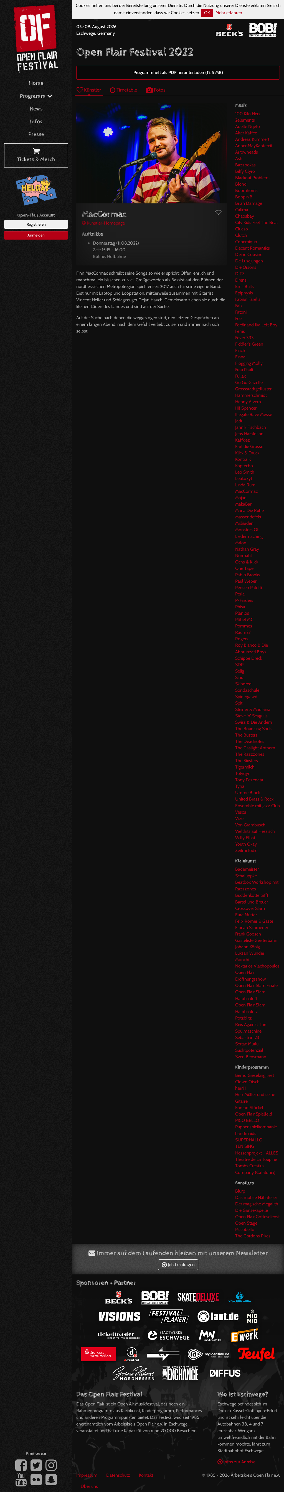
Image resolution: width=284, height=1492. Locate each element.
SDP (239, 664)
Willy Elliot (245, 837)
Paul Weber (246, 581)
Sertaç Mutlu (246, 1044)
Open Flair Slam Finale (256, 985)
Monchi (242, 959)
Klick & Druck (247, 453)
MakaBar (243, 504)
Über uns (89, 1486)
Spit (238, 703)
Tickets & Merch (36, 155)
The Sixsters (246, 760)
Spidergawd (246, 696)
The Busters (246, 735)
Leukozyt (243, 478)
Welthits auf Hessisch (255, 831)
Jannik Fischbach (250, 427)
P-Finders (244, 600)
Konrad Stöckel (249, 1107)
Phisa (240, 606)
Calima (241, 209)
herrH (240, 1088)
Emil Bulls (244, 286)
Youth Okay (246, 844)
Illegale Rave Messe (253, 414)
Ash (238, 158)
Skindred (243, 683)
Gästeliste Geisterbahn (256, 940)
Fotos (155, 90)
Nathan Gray (247, 549)
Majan (241, 497)
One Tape (244, 568)
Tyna (239, 786)
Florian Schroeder (251, 927)
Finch (240, 350)
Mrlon (240, 542)
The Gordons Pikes (252, 1236)
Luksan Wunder (249, 953)
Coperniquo (246, 241)
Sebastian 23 (247, 1037)
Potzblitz (243, 1018)
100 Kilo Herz (248, 113)
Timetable (123, 90)
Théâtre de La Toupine (256, 1159)
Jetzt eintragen (178, 1264)
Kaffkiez (242, 440)
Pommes (243, 626)
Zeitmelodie (246, 850)
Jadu (239, 421)
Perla (240, 594)
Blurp (240, 1191)
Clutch (241, 235)
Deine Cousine (248, 254)
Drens (241, 280)
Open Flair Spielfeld (253, 1114)
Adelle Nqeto (247, 126)
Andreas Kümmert (252, 139)
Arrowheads (246, 152)
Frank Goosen (248, 934)
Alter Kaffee (246, 133)
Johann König (247, 946)
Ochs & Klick (246, 562)
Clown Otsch (247, 1081)
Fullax (240, 376)
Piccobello (244, 1229)
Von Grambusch (250, 825)
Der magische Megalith (256, 1204)
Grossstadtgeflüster (253, 389)
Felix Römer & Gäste (254, 921)
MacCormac (246, 491)
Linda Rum (245, 485)
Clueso (241, 229)
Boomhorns (246, 190)
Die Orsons (245, 267)
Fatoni (241, 312)
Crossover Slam (250, 908)
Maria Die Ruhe (249, 510)
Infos (36, 122)
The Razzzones (249, 754)
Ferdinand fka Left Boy (256, 325)
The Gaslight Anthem (255, 747)
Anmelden (36, 235)
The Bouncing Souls (253, 728)
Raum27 (243, 632)
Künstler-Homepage (103, 223)
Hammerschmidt (251, 395)
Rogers (241, 638)
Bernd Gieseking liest (254, 1075)
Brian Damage (248, 203)
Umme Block (247, 792)
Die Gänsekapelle (251, 1210)
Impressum (86, 1475)
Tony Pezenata (249, 779)
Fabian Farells (247, 299)
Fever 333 (244, 337)
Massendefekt (248, 517)
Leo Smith (244, 472)
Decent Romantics (252, 248)
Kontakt (146, 1475)
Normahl (243, 555)
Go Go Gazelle (249, 382)
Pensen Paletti (248, 587)
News (36, 109)
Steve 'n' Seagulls (251, 715)
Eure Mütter (246, 914)
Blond (241, 184)
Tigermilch (245, 767)
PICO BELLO (247, 1120)
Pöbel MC (244, 619)
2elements (245, 120)
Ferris (240, 331)
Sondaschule (247, 690)
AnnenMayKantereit (253, 145)
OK (207, 12)
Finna (240, 357)
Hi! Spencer (246, 408)
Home (36, 83)
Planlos (242, 613)
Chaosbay (244, 216)
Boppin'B (243, 197)
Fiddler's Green (249, 344)
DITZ (240, 273)
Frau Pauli (244, 369)
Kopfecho (244, 465)
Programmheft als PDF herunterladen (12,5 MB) (178, 72)
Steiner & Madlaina (252, 709)
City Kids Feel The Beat (256, 222)
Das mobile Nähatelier (256, 1197)
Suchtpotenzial (249, 1050)
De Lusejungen (249, 261)
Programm (36, 96)
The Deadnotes (249, 741)
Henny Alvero (248, 401)
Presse (36, 134)
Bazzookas (245, 165)
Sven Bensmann (250, 1056)
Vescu (240, 812)
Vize (239, 818)
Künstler (89, 90)
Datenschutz (118, 1475)
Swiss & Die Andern (253, 722)
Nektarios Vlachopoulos (257, 966)
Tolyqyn (242, 773)
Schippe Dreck (248, 658)
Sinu (239, 677)
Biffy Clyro (245, 171)
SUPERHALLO (248, 1140)
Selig (239, 671)
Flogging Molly (249, 363)
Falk (238, 305)
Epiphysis (244, 293)
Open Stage (246, 1223)
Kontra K (243, 459)
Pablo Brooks (247, 574)
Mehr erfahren (228, 12)
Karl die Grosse (249, 446)
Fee (238, 318)
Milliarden (244, 523)
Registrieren (36, 224)
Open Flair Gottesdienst (257, 1216)
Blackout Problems (252, 177)
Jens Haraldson (249, 433)
